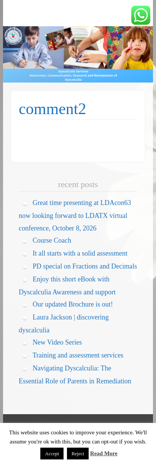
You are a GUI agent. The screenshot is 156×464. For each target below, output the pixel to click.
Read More (104, 453)
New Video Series (57, 342)
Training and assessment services (77, 355)
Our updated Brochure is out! (73, 304)
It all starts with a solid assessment (80, 253)
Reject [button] (78, 453)
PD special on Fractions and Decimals (85, 266)
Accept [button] (52, 453)
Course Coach (52, 240)
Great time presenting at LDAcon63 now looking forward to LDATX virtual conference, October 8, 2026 (75, 215)
